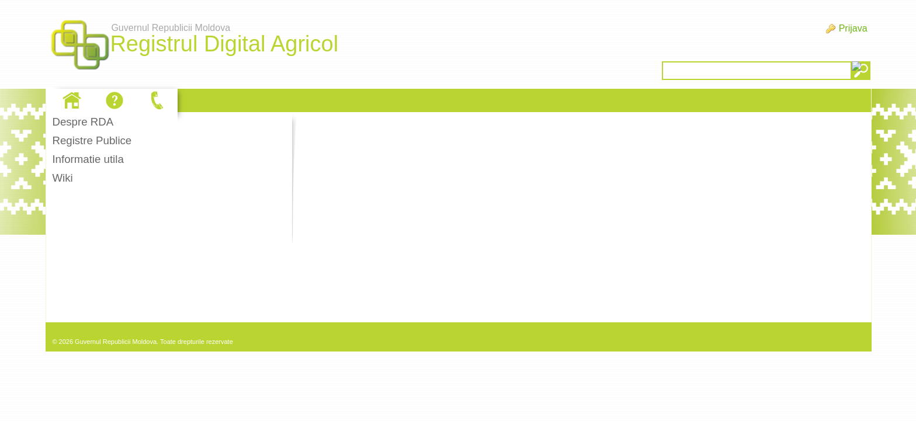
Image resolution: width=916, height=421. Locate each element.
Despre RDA (82, 122)
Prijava (853, 28)
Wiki (62, 178)
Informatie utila (87, 159)
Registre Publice (91, 140)
